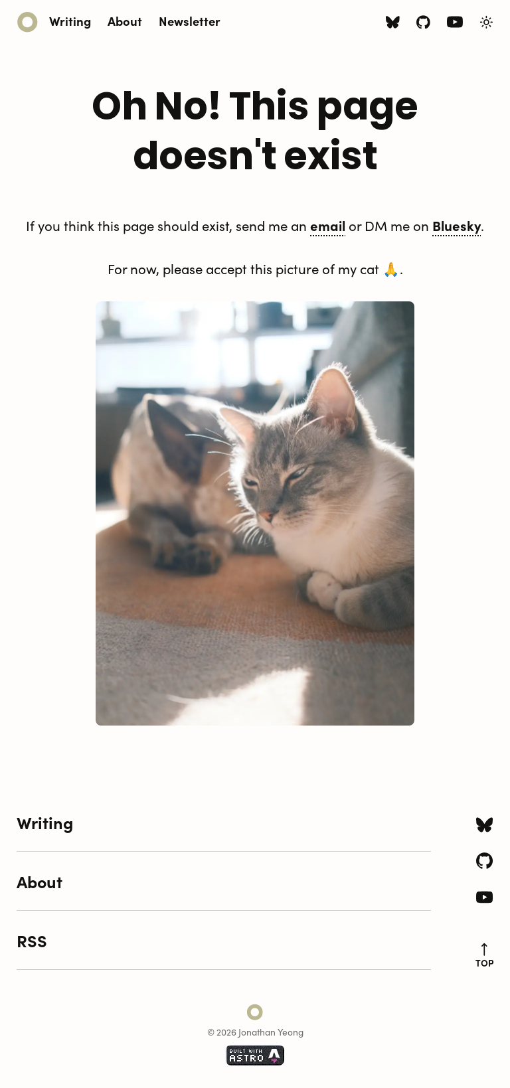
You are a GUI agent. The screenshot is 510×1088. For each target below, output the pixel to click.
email (327, 225)
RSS (32, 940)
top (484, 956)
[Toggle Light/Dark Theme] (486, 22)
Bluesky (456, 225)
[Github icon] (423, 23)
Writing (70, 20)
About (125, 20)
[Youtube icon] (455, 24)
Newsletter (189, 20)
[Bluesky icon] (393, 23)
